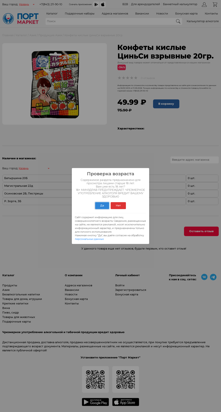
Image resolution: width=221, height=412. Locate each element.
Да (102, 205)
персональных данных (89, 239)
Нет (118, 205)
